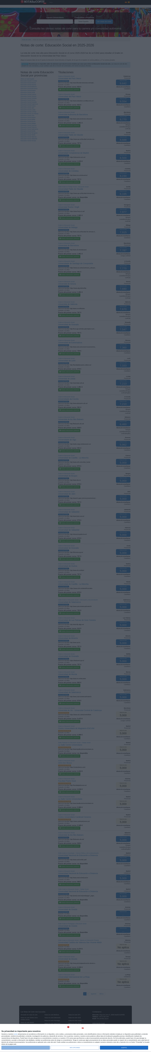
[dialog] (75, 1038)
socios (16, 1034)
